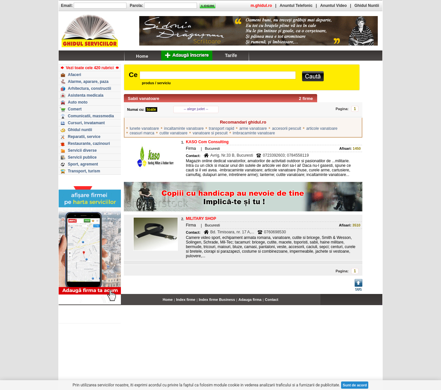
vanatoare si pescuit (210, 133)
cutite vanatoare (173, 133)
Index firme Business (217, 300)
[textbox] (218, 75)
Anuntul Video (333, 5)
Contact (271, 300)
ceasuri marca (142, 133)
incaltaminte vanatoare (184, 128)
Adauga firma (250, 300)
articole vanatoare (321, 128)
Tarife (231, 55)
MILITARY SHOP (201, 218)
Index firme (186, 300)
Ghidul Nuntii (367, 5)
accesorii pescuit (286, 128)
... (380, 303)
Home (168, 300)
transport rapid (221, 128)
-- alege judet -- (196, 109)
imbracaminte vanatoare (254, 133)
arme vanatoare (253, 128)
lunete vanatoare (144, 128)
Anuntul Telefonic (295, 5)
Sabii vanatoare (143, 98)
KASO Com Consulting (207, 142)
